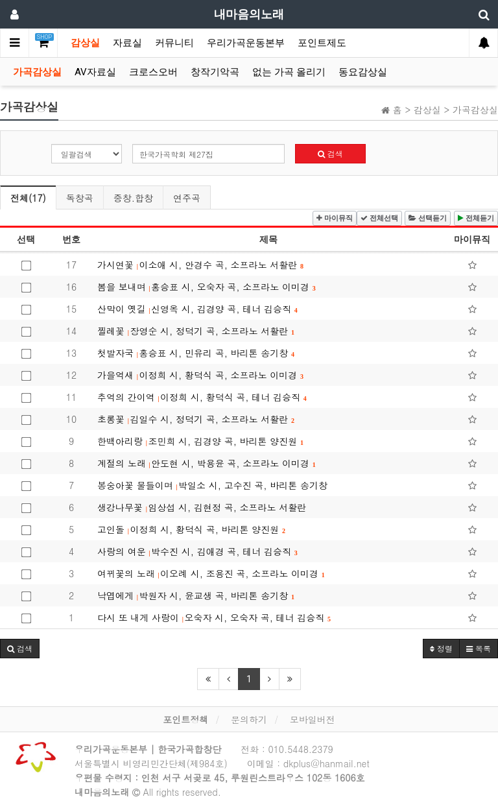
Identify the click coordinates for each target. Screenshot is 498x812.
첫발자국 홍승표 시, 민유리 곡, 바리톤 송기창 (195, 352)
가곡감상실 (37, 72)
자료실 (127, 43)
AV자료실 (95, 72)
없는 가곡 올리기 (289, 72)
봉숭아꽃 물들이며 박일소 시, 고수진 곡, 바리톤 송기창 (212, 485)
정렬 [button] (441, 648)
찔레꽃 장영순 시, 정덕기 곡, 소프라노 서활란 (195, 330)
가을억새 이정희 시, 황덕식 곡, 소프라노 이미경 (200, 374)
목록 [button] (478, 648)
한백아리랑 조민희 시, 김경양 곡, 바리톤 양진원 (200, 441)
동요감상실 (362, 72)
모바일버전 (312, 719)
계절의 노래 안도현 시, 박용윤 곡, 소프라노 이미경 (206, 463)
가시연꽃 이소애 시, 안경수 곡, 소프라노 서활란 (200, 264)
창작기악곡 (215, 72)
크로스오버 (153, 72)
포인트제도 (322, 43)
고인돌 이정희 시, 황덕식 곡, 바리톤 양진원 (191, 529)
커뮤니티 (174, 43)
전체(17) (28, 197)
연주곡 (186, 197)
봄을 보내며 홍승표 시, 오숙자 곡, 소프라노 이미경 (206, 286)
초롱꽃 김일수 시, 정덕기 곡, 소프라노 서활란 (195, 418)
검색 (330, 153)
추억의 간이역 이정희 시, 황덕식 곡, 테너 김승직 (202, 396)
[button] (20, 648)
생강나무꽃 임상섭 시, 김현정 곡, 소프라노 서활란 (201, 507)
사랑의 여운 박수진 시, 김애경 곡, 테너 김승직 (197, 551)
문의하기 (249, 719)
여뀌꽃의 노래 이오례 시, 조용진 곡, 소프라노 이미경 (211, 573)
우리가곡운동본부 (246, 43)
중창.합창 (133, 197)
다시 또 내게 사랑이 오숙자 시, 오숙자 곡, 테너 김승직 (214, 617)
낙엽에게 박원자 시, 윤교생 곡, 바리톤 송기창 (195, 595)
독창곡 (79, 197)
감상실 (85, 43)
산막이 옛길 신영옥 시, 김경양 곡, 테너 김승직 (197, 308)
